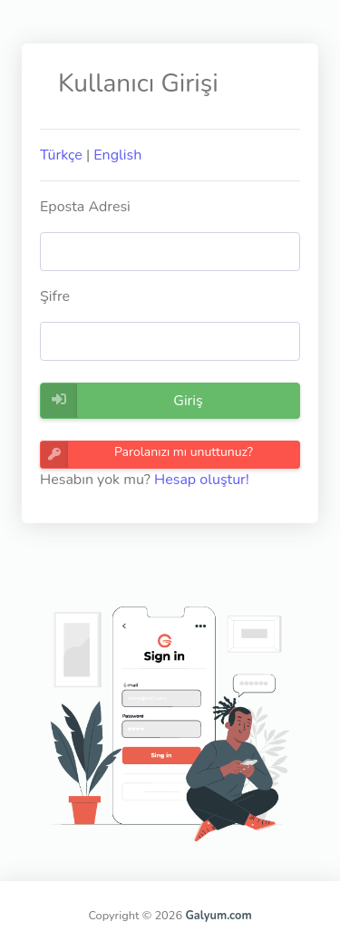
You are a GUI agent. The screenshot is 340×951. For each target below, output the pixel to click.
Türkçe (61, 155)
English (117, 155)
